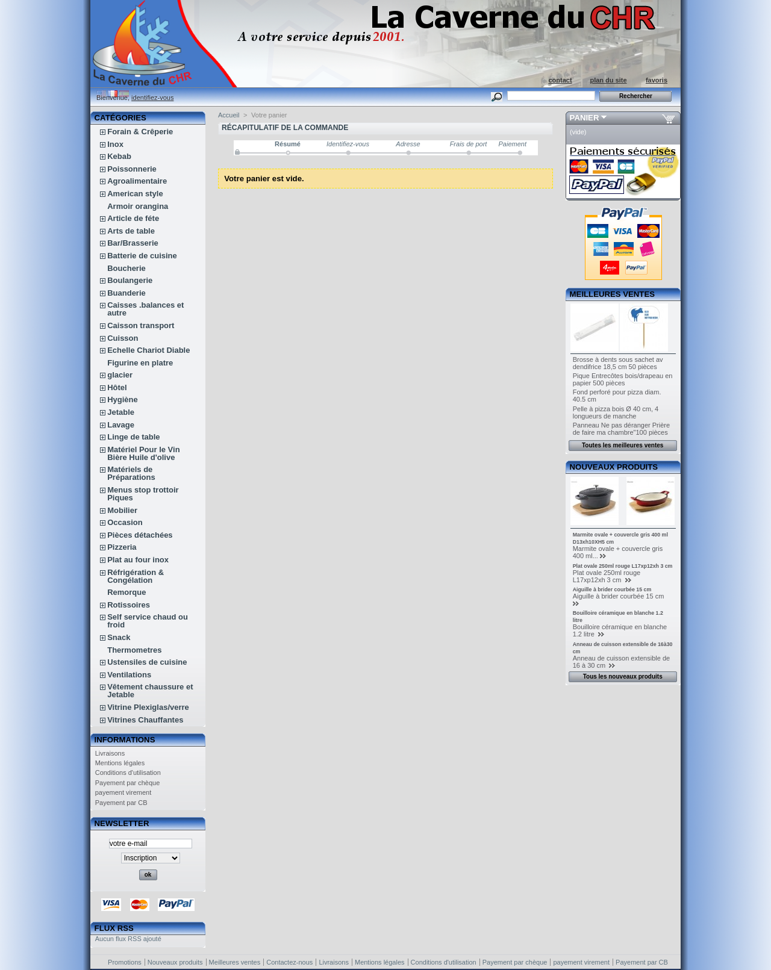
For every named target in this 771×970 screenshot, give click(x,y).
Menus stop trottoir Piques (142, 493)
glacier (120, 374)
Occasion (125, 522)
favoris (656, 80)
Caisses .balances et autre (145, 308)
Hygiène (122, 399)
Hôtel (117, 387)
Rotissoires (128, 604)
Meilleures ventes (612, 294)
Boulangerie (129, 280)
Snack (118, 637)
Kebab (119, 156)
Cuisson (122, 338)
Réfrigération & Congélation (135, 576)
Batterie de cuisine (142, 255)
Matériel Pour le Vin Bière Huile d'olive (143, 453)
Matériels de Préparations (131, 473)
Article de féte (133, 218)
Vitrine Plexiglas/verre (148, 707)
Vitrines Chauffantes (145, 719)
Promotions (125, 962)
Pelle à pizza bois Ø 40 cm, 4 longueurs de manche (615, 412)
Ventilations (129, 674)
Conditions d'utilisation (128, 772)
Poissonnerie (132, 168)
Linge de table (133, 436)
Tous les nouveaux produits (623, 676)
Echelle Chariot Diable (148, 350)
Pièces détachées (139, 534)
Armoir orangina (137, 206)
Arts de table (131, 230)
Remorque (126, 592)
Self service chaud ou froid (147, 620)
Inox (115, 144)
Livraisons (110, 753)
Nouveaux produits (614, 466)
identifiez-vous (152, 97)
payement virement (123, 792)
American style (135, 193)
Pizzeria (121, 547)
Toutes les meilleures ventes (622, 445)
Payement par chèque (127, 782)
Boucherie (126, 268)
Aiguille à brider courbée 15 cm (612, 589)
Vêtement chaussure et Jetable (150, 690)
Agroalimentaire (137, 180)
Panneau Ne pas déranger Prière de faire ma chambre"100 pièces (621, 428)
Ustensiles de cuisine (147, 662)
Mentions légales (120, 762)
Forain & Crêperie (140, 131)
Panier (584, 117)
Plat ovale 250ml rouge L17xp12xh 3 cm (623, 566)
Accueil (228, 115)
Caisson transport (140, 325)
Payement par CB (121, 802)
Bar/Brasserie (132, 242)
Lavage (120, 424)
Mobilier (122, 510)
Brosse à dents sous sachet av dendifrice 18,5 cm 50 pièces (618, 363)
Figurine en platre (140, 362)
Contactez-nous (289, 962)
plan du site (608, 80)
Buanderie (126, 292)
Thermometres (134, 649)
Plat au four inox (138, 559)
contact (560, 80)
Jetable (120, 412)
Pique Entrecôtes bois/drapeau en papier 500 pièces (623, 379)
